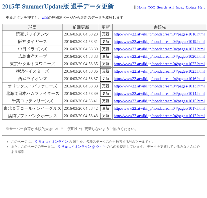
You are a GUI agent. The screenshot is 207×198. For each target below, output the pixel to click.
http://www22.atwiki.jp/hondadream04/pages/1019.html (159, 41)
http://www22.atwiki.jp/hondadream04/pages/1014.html (159, 93)
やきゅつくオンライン (51, 142)
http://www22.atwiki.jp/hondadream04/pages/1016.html (159, 78)
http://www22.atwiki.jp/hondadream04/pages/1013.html (159, 86)
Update (191, 7)
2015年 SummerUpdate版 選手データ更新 (58, 6)
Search (162, 7)
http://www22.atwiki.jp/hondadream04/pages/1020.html (159, 56)
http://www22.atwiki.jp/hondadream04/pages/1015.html (159, 101)
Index (180, 7)
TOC (152, 7)
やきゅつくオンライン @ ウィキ (82, 146)
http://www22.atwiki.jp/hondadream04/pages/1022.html (159, 64)
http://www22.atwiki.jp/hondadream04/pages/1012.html (159, 116)
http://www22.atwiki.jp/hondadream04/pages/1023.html (159, 71)
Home (141, 7)
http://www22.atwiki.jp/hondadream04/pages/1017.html (159, 108)
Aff (171, 7)
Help (201, 7)
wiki (45, 17)
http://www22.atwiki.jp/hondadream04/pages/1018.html (159, 34)
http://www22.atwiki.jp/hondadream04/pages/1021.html (159, 49)
